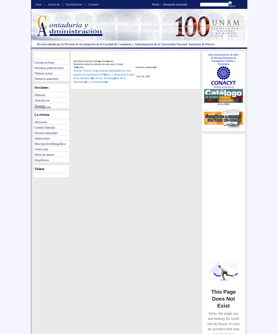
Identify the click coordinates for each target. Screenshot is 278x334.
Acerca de (54, 4)
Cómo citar (41, 149)
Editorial (40, 95)
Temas (155, 4)
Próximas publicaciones (49, 68)
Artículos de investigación (43, 101)
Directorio (41, 122)
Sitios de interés (44, 154)
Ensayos (40, 106)
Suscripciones (74, 4)
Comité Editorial (45, 127)
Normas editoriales (46, 133)
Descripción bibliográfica (50, 144)
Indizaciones (42, 138)
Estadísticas (42, 160)
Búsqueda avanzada (175, 4)
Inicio (39, 4)
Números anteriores (47, 78)
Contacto (93, 4)
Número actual (44, 73)
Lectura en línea (44, 62)
